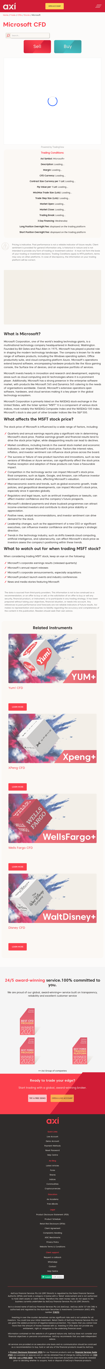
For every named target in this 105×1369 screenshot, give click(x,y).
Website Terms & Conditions (52, 1246)
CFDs (19, 15)
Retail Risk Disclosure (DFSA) (52, 1224)
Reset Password (52, 1150)
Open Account (54, 6)
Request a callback (52, 1257)
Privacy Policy (52, 1242)
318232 (56, 1312)
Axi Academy (52, 1199)
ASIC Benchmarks (52, 1237)
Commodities (52, 1184)
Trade (12, 15)
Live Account (52, 1136)
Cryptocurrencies (52, 1188)
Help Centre (52, 1155)
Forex (52, 1170)
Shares (53, 1175)
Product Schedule (53, 1219)
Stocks (27, 15)
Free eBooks (52, 1204)
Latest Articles (52, 1165)
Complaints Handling (52, 1233)
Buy (68, 46)
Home (5, 15)
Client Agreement (52, 1228)
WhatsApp (52, 1262)
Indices (52, 1179)
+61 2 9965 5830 (25, 1358)
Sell (37, 46)
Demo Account (52, 1141)
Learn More (17, 707)
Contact (52, 1266)
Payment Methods (52, 1146)
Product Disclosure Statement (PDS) (52, 1214)
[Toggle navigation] (98, 6)
